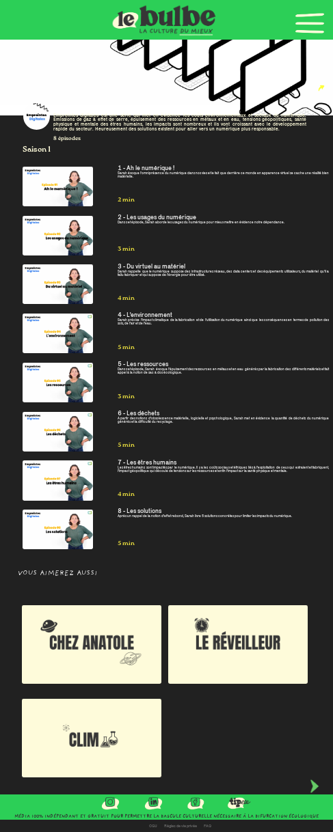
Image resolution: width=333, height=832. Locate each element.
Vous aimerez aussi (58, 574)
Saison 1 (37, 149)
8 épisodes (67, 138)
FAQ (207, 826)
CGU (153, 826)
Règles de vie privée (180, 826)
